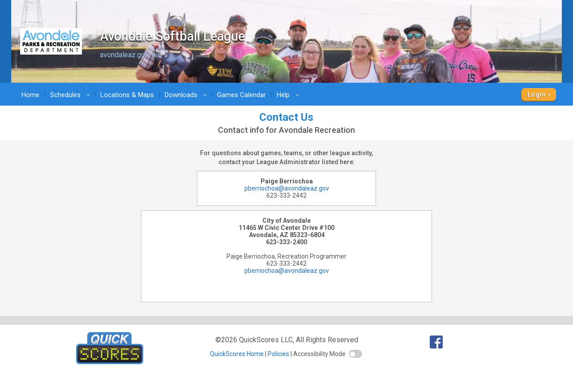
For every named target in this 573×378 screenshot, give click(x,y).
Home (30, 95)
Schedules (71, 95)
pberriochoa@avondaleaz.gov (286, 188)
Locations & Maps (127, 95)
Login (536, 94)
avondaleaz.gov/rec (131, 55)
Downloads (187, 95)
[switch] (355, 354)
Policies (278, 353)
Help (289, 95)
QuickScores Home (237, 353)
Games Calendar (241, 95)
